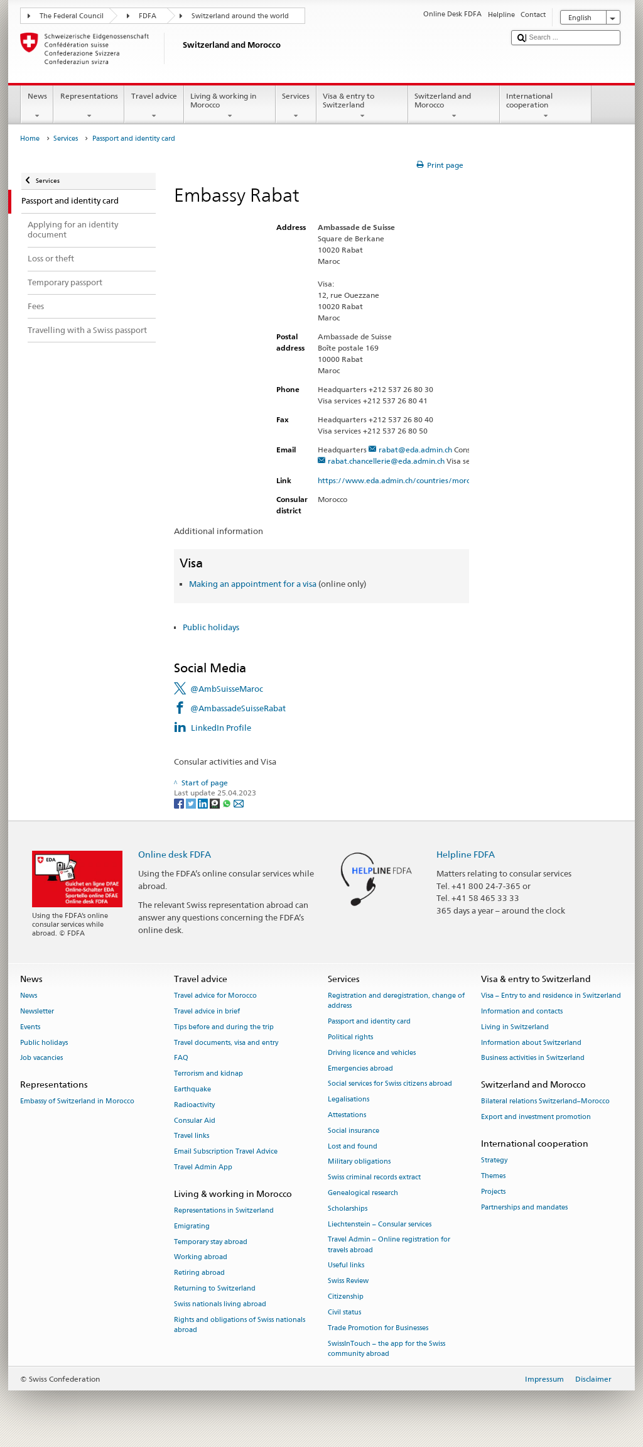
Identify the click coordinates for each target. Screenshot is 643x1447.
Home (30, 138)
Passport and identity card (369, 1021)
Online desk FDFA (174, 854)
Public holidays (211, 627)
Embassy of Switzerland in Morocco (77, 1102)
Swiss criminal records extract (374, 1178)
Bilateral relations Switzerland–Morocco (545, 1102)
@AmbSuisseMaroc (226, 689)
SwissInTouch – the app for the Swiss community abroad (386, 1349)
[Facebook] (180, 802)
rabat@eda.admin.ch (415, 449)
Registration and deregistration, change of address (396, 1000)
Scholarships (347, 1208)
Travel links (191, 1136)
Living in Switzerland (515, 1027)
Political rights (350, 1037)
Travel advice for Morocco (215, 995)
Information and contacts (522, 1011)
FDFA (147, 16)
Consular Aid (194, 1121)
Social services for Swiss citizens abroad (390, 1084)
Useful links (346, 1266)
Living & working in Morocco (230, 106)
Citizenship (346, 1296)
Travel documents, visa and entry (226, 1043)
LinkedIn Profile (221, 728)
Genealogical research (363, 1193)
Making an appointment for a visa (252, 584)
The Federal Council (72, 16)
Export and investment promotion (536, 1117)
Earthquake (192, 1089)
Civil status (344, 1312)
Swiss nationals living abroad (220, 1304)
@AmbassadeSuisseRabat (238, 708)
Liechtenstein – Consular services (379, 1224)
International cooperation (545, 106)
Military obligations (359, 1162)
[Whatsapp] (228, 802)
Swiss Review (348, 1281)
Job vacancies (41, 1058)
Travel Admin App (203, 1167)
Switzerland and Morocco (454, 106)
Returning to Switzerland (215, 1288)
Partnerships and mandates (524, 1207)
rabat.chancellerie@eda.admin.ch (386, 461)
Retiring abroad (199, 1273)
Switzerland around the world (240, 16)
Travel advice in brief (207, 1011)
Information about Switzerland (531, 1043)
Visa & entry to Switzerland (362, 106)
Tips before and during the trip (224, 1027)
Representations (89, 106)
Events (30, 1027)
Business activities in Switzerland (533, 1058)
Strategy (494, 1161)
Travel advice (154, 106)
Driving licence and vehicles (372, 1053)
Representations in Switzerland (224, 1210)
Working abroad (200, 1257)
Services (296, 106)
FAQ (181, 1058)
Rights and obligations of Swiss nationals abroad (239, 1325)
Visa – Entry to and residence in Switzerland (551, 995)
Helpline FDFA (465, 854)
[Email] (239, 802)
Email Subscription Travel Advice (226, 1152)
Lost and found (352, 1146)
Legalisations (348, 1100)
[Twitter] (192, 802)
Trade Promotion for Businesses (378, 1328)
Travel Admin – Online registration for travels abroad (389, 1245)
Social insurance (353, 1131)
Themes (493, 1176)
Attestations (347, 1115)
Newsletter (37, 1011)
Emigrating (192, 1226)
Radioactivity (194, 1105)
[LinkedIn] (204, 802)
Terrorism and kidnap (208, 1074)
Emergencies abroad (360, 1068)
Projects (493, 1192)
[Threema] (216, 802)
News (37, 106)
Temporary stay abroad (210, 1242)
